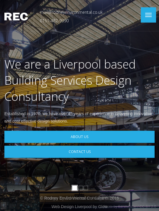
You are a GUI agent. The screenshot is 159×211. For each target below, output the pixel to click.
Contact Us (80, 151)
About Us (79, 136)
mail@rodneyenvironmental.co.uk (71, 12)
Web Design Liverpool (71, 206)
